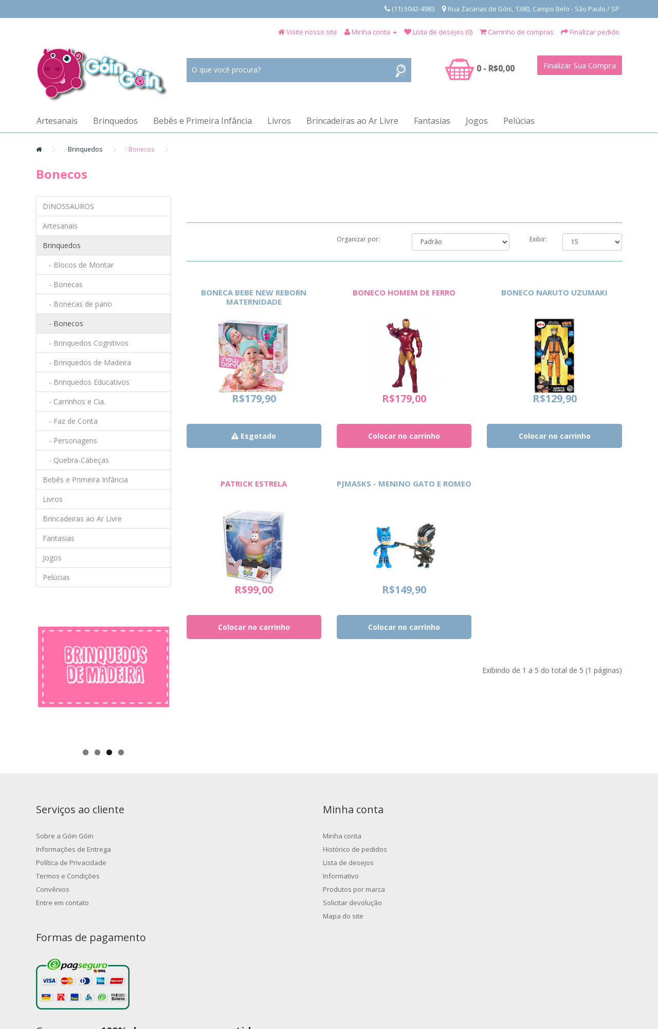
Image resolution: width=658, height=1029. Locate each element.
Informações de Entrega (73, 849)
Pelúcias (519, 120)
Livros (279, 120)
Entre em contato (62, 902)
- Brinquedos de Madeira (87, 362)
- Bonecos (63, 323)
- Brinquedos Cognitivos (86, 343)
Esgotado (253, 436)
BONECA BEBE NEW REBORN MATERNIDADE (253, 297)
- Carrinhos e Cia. (74, 401)
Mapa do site (207, 916)
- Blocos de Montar (78, 265)
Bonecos (141, 149)
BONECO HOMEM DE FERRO (404, 292)
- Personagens (70, 440)
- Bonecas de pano (77, 304)
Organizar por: (358, 239)
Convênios (52, 889)
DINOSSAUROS (68, 206)
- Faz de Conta (70, 421)
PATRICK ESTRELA (254, 483)
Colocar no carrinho (404, 436)
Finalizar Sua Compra (579, 65)
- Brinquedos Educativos (86, 382)
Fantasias (432, 120)
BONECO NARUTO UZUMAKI (554, 292)
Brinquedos (115, 120)
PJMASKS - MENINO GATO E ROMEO (404, 483)
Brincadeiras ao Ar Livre (352, 120)
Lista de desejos (212, 862)
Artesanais (57, 120)
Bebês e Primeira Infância (202, 120)
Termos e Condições (68, 876)
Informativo (205, 876)
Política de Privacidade (71, 862)
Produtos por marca (218, 889)
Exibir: (538, 239)
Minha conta (206, 835)
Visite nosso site (311, 31)
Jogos (477, 120)
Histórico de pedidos (219, 849)
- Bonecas (63, 284)
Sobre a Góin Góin (65, 835)
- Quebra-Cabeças (76, 460)
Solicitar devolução (216, 902)
